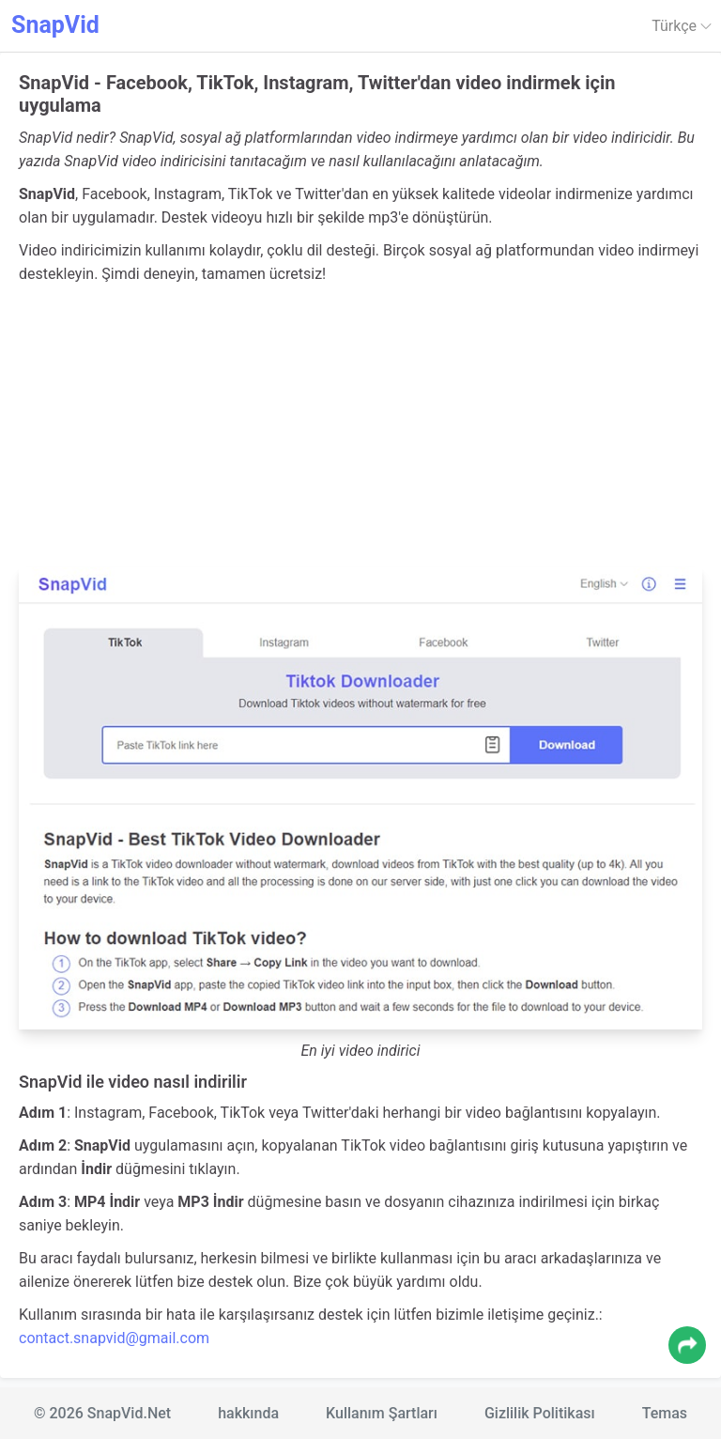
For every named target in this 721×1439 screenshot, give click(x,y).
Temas (664, 1413)
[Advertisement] (360, 426)
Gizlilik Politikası (539, 1413)
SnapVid (55, 25)
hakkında (248, 1413)
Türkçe (682, 26)
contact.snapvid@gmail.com (114, 1338)
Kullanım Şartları (381, 1413)
